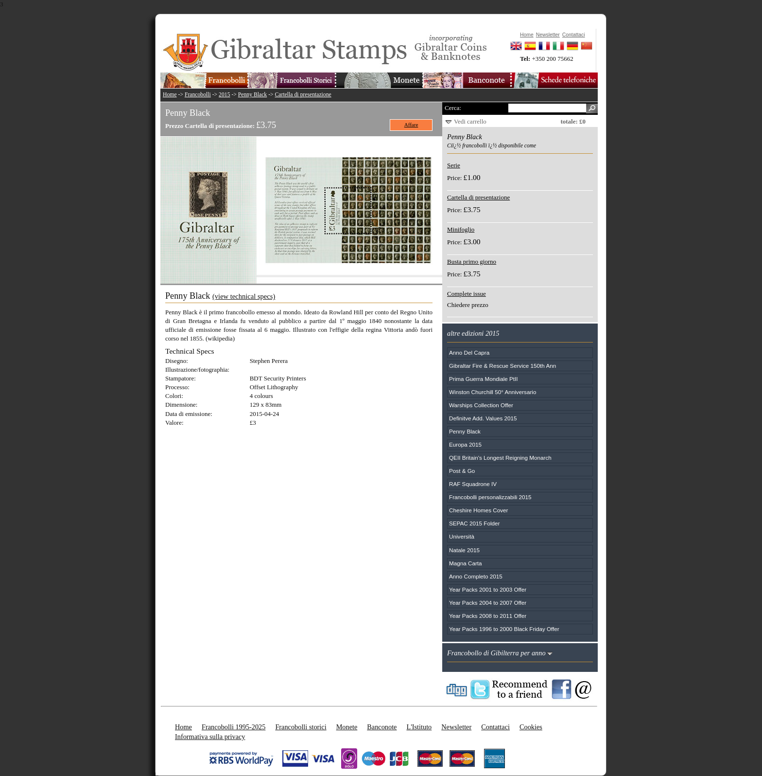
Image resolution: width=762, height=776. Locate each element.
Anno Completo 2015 (475, 576)
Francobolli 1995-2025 (233, 727)
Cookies (531, 727)
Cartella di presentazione (303, 94)
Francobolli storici (300, 727)
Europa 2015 (465, 444)
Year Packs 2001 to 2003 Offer (487, 589)
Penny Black (252, 94)
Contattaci (495, 727)
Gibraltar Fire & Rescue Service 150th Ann (502, 365)
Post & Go (462, 471)
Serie (453, 165)
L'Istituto (419, 727)
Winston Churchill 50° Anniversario (492, 392)
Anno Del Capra (469, 352)
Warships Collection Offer (481, 405)
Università (461, 536)
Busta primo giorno (471, 261)
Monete (347, 727)
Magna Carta (465, 563)
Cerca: (453, 107)
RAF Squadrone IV (473, 484)
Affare (411, 124)
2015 (224, 94)
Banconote (382, 727)
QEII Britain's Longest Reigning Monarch (500, 457)
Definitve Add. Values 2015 (483, 418)
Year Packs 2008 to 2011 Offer (487, 616)
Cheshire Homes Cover (478, 510)
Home (170, 94)
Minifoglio (460, 229)
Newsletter (456, 727)
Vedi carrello (470, 121)
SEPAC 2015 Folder (474, 523)
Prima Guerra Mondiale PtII (483, 379)
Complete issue (466, 293)
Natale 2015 (464, 550)
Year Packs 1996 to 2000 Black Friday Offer (504, 629)
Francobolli (198, 94)
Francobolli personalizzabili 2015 (490, 497)
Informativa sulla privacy (210, 736)
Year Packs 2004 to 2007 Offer (487, 602)
